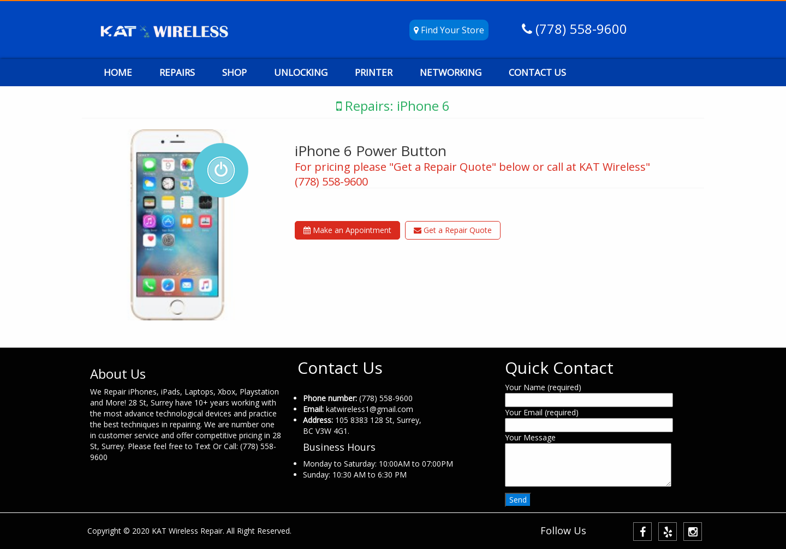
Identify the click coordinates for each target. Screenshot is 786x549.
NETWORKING (450, 72)
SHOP (234, 72)
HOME (118, 72)
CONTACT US (537, 72)
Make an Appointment (347, 230)
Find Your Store (449, 30)
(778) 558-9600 (579, 29)
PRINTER (373, 72)
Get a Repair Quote (453, 230)
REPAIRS (177, 72)
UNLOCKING (300, 72)
